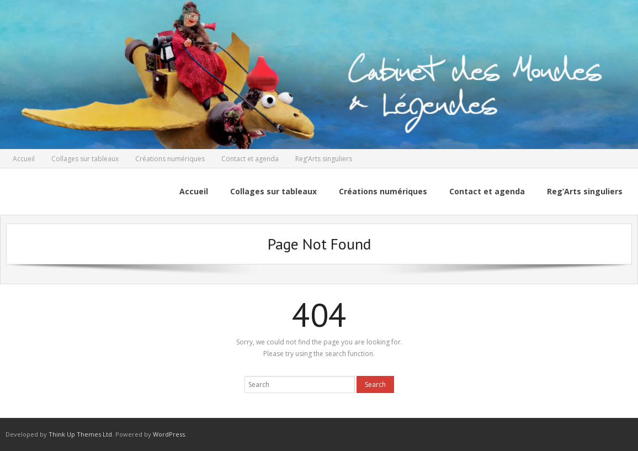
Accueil (24, 158)
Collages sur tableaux (85, 158)
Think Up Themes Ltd (80, 434)
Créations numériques (170, 158)
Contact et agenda (250, 158)
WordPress (169, 434)
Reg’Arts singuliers (323, 158)
